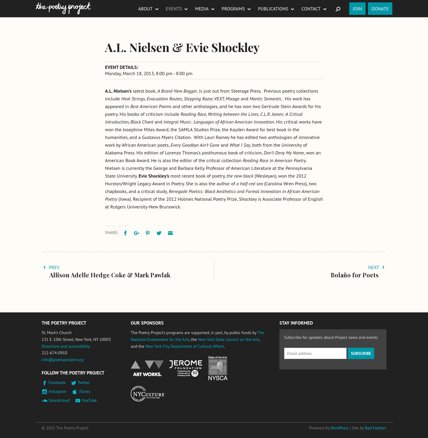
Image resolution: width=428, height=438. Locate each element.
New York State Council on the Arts (228, 339)
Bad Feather (375, 428)
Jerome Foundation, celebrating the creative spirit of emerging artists (185, 368)
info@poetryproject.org (63, 359)
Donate (380, 9)
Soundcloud (59, 400)
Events (174, 9)
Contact (311, 9)
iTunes (84, 391)
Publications (273, 9)
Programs (233, 9)
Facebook (57, 382)
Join (357, 9)
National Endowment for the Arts (147, 368)
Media (202, 9)
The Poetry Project (63, 8)
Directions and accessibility (66, 346)
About (145, 9)
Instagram (58, 391)
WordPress (340, 428)
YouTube (89, 400)
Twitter (84, 382)
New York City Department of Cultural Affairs (184, 346)
